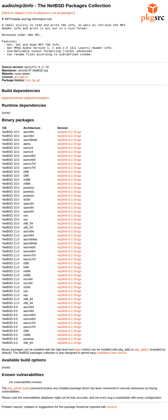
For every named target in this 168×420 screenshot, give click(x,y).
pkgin (77, 358)
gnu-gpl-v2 (21, 85)
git (38, 88)
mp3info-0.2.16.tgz (69, 140)
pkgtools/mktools (12, 106)
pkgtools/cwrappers (36, 106)
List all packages (62, 12)
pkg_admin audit (18, 396)
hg (33, 88)
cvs (28, 88)
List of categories (38, 12)
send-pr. (112, 415)
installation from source (112, 361)
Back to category (14, 12)
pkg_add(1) (142, 358)
